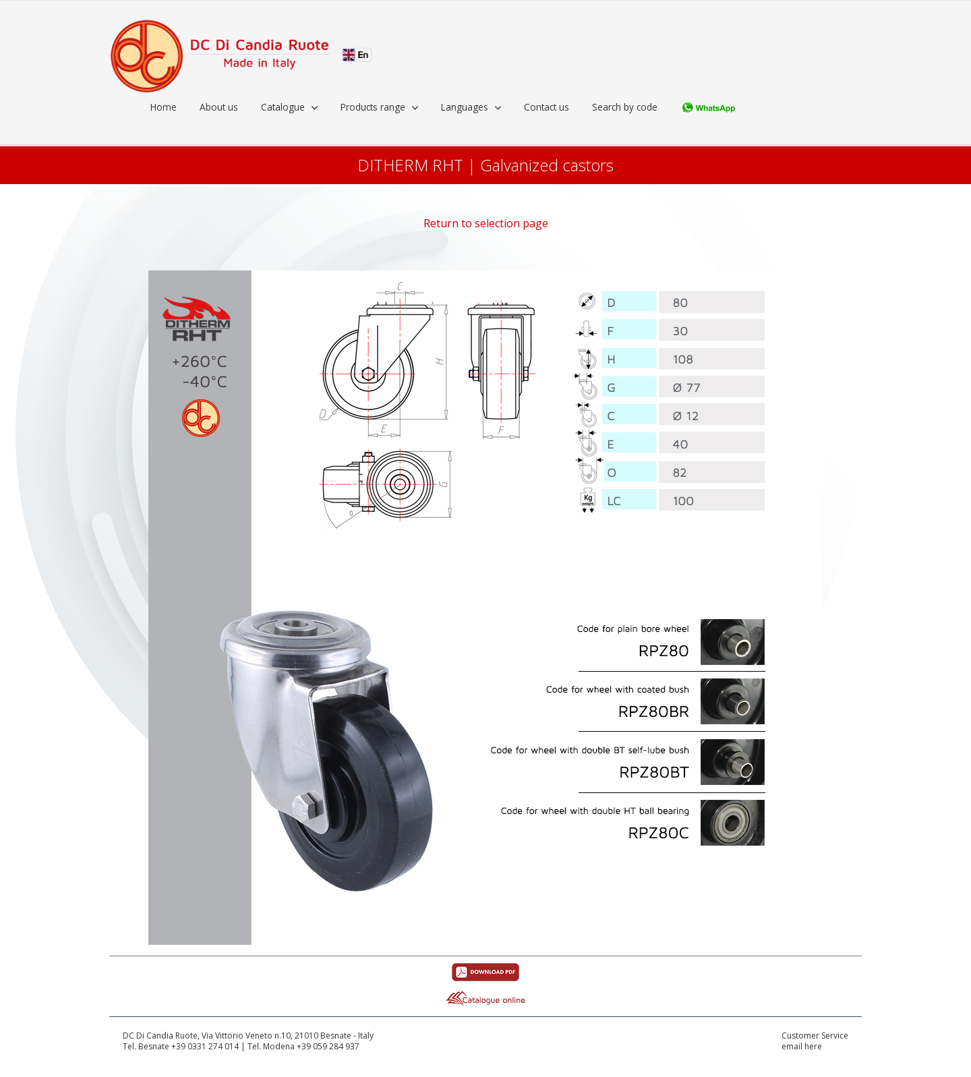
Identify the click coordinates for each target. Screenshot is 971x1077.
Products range (373, 106)
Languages (464, 106)
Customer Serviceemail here (815, 1041)
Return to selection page (485, 223)
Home (163, 106)
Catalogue (283, 106)
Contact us (546, 106)
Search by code (624, 106)
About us (219, 106)
